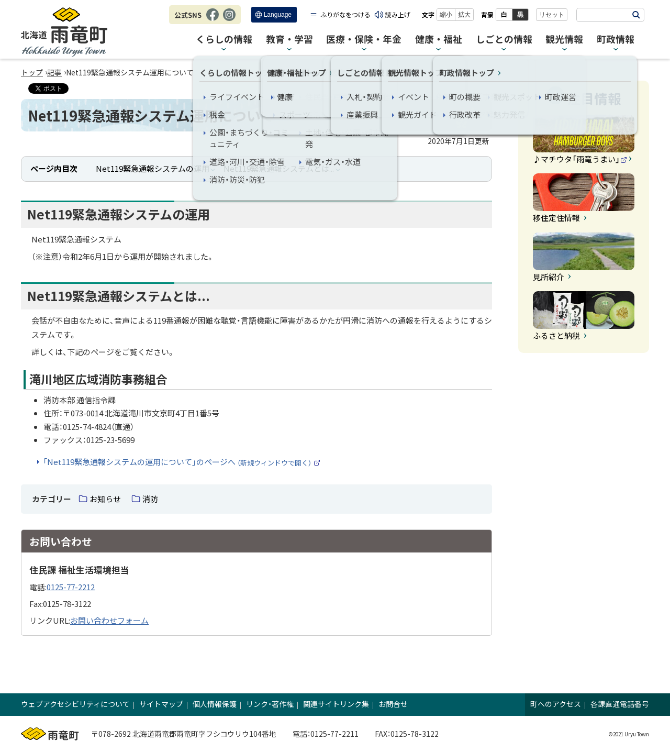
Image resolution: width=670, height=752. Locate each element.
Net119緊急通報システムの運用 (152, 168)
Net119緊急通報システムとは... (279, 168)
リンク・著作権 (270, 704)
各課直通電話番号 (619, 704)
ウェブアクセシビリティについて (75, 704)
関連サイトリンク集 (336, 704)
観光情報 (564, 39)
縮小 (446, 14)
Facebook (212, 20)
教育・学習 (289, 39)
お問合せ (393, 704)
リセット (551, 14)
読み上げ (397, 14)
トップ (32, 72)
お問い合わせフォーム (109, 620)
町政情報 (615, 39)
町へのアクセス (555, 704)
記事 (54, 72)
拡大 (464, 14)
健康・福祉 (438, 39)
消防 (150, 498)
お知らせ (105, 498)
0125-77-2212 (71, 586)
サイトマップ (161, 704)
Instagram (229, 20)
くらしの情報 (224, 39)
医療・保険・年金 (363, 39)
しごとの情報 (504, 39)
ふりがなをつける (345, 14)
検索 (636, 14)
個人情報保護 (215, 704)
